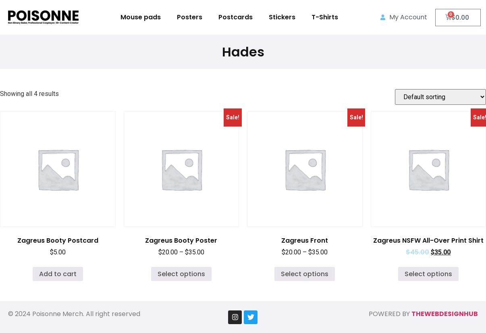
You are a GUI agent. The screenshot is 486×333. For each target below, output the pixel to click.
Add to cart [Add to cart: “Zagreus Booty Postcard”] (58, 274)
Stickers (282, 17)
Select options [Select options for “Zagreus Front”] (304, 274)
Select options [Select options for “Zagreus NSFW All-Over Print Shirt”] (428, 274)
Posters (189, 17)
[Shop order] (440, 97)
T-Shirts (325, 17)
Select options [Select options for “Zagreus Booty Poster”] (181, 274)
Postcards (235, 17)
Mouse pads (140, 17)
